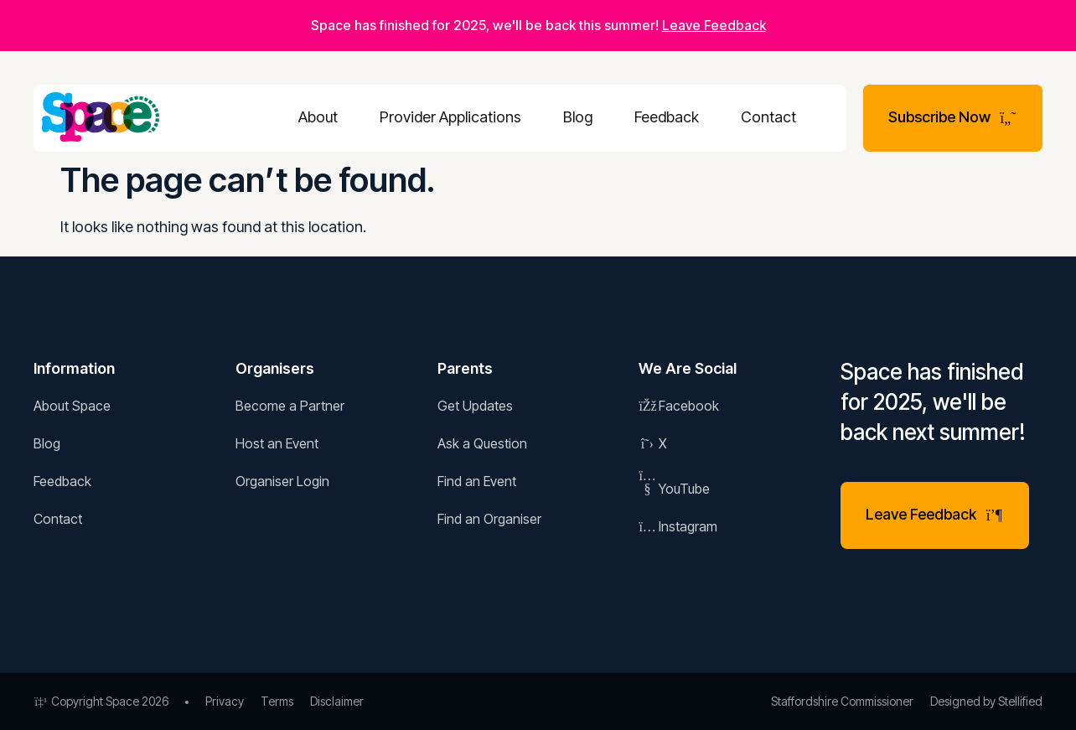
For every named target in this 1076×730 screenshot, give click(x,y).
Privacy (224, 701)
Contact (768, 117)
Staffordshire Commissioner (842, 701)
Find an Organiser (489, 518)
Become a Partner (289, 405)
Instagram (678, 526)
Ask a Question (482, 443)
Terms (277, 701)
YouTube (674, 488)
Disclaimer (337, 701)
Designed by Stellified (986, 701)
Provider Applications (450, 117)
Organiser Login (282, 481)
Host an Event (276, 443)
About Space (72, 405)
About (318, 117)
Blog (577, 117)
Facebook (679, 405)
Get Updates (475, 405)
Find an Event (476, 481)
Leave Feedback (714, 25)
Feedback (666, 117)
